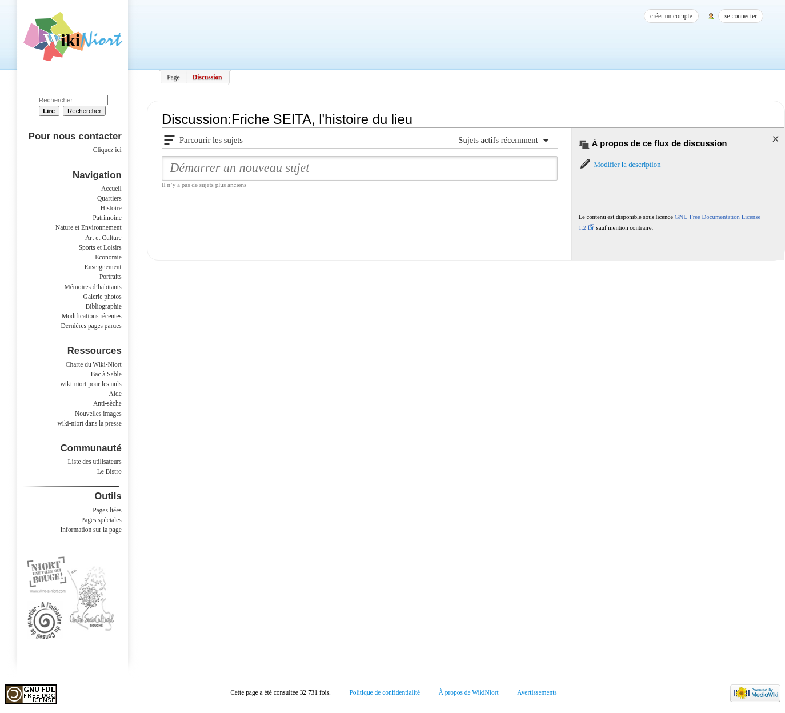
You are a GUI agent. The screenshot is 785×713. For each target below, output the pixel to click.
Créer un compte (671, 16)
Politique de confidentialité (384, 692)
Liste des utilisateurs (95, 461)
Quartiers (109, 198)
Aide (115, 393)
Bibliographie (104, 306)
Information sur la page (91, 529)
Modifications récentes (92, 316)
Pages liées (107, 510)
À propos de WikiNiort (469, 692)
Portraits (110, 276)
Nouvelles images (98, 413)
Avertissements (537, 692)
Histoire (111, 208)
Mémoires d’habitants (93, 286)
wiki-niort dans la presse (89, 423)
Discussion (207, 77)
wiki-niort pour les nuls (91, 383)
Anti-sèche (107, 403)
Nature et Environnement (88, 227)
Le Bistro (109, 471)
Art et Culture (103, 237)
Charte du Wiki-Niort (94, 364)
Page (173, 77)
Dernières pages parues (91, 325)
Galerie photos (102, 296)
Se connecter (740, 16)
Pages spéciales (101, 519)
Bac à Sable (106, 374)
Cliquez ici (107, 149)
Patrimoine (107, 217)
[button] (619, 164)
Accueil (111, 188)
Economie (108, 257)
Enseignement (103, 266)
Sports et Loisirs (100, 247)
